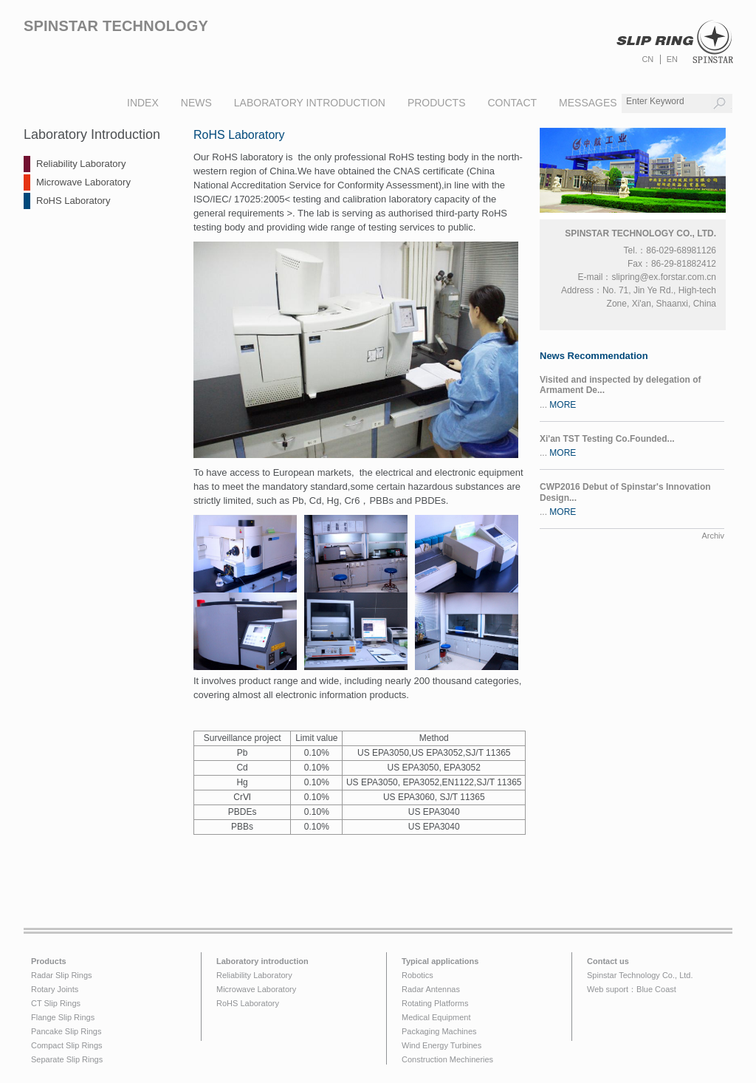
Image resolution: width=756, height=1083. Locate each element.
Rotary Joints (54, 989)
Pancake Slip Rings (66, 1031)
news (196, 103)
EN (672, 59)
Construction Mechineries (447, 1059)
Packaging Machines (439, 1031)
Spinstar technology (116, 26)
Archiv (712, 535)
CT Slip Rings (55, 1003)
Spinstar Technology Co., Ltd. (640, 975)
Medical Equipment (436, 1017)
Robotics (417, 975)
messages (588, 103)
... (632, 392)
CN (647, 59)
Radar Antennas (431, 989)
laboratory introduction (309, 103)
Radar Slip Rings (61, 975)
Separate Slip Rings (67, 1059)
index (143, 103)
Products (48, 961)
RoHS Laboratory (73, 200)
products (437, 103)
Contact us (608, 961)
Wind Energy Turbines (441, 1045)
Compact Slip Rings (67, 1045)
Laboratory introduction (262, 961)
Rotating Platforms (435, 1003)
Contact (512, 103)
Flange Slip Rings (62, 1017)
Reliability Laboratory (81, 163)
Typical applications (440, 961)
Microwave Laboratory (83, 182)
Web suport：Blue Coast (631, 989)
